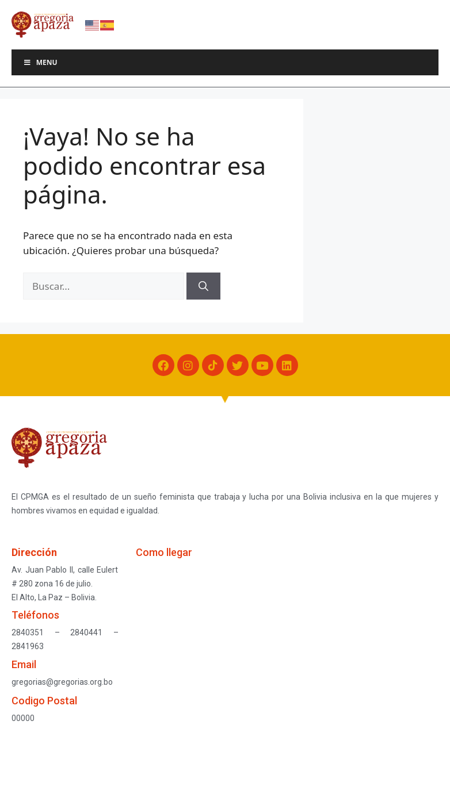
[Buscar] (203, 286)
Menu (40, 62)
